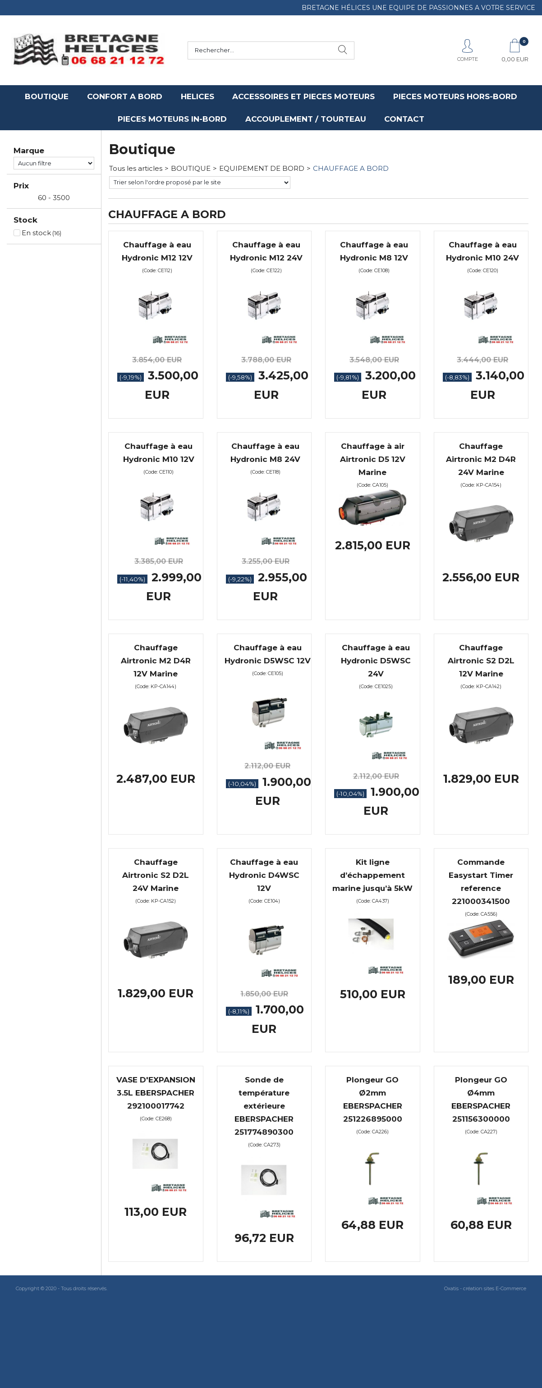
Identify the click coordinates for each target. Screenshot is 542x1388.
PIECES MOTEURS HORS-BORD (455, 96)
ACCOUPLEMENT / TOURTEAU (305, 118)
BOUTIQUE (47, 96)
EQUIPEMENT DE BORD (261, 168)
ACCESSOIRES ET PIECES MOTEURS (303, 96)
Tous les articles (135, 168)
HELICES (197, 96)
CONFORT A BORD (124, 96)
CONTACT (404, 118)
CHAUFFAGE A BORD (351, 168)
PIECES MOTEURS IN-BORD (172, 118)
